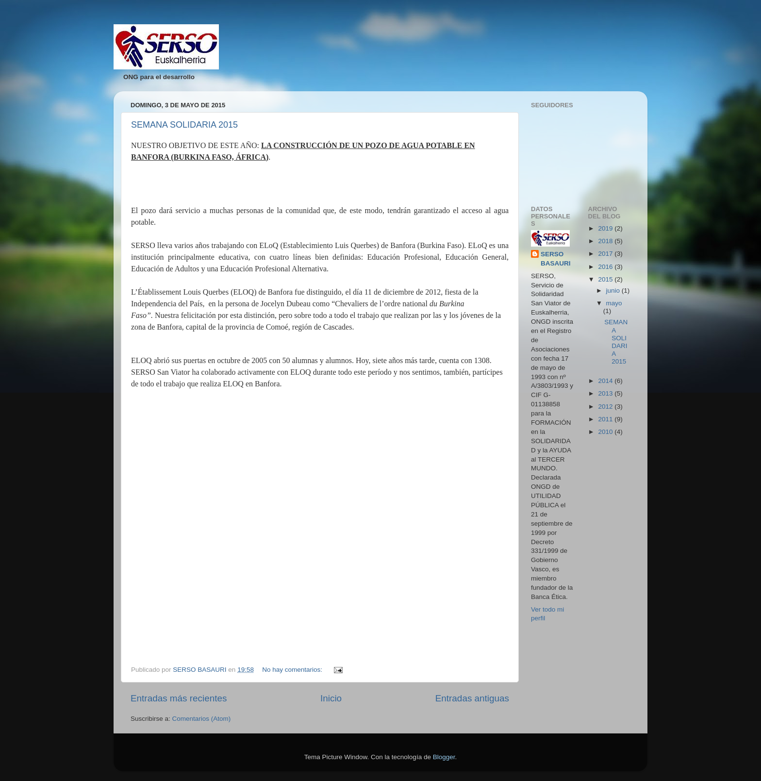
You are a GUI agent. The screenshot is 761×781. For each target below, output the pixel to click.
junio (614, 290)
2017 (606, 253)
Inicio (331, 698)
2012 (606, 406)
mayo (614, 303)
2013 (606, 393)
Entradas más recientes (179, 698)
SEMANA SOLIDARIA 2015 (184, 125)
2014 (606, 380)
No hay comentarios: (293, 669)
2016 (606, 266)
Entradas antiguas (472, 698)
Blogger (444, 757)
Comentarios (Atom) (201, 718)
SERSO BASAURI (556, 258)
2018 (606, 241)
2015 (606, 279)
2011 (606, 419)
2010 (606, 431)
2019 (606, 228)
